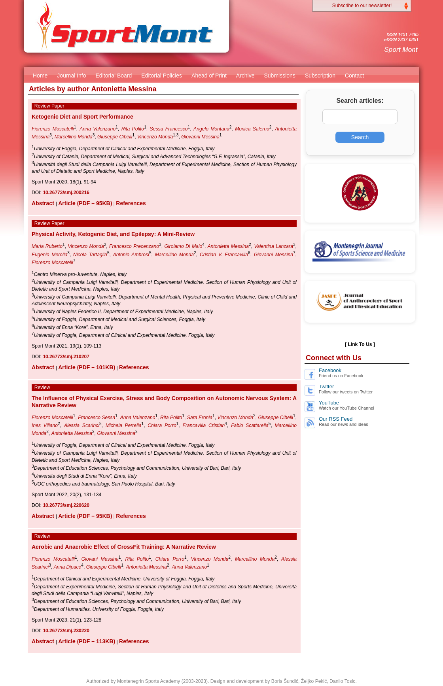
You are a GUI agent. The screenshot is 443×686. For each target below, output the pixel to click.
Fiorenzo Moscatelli (53, 129)
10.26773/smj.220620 (66, 505)
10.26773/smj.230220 (66, 630)
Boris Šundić (284, 681)
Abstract (44, 203)
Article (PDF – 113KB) (86, 641)
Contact (354, 75)
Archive (245, 75)
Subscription (320, 75)
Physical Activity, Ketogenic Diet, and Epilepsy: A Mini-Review (113, 234)
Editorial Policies (161, 75)
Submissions (279, 75)
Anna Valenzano (97, 129)
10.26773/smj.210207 (66, 356)
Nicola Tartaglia (90, 254)
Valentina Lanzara (273, 246)
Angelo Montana (211, 129)
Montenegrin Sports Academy (148, 681)
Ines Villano (45, 425)
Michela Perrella (124, 425)
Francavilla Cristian (204, 425)
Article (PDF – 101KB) (86, 367)
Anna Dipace (67, 567)
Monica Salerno (252, 129)
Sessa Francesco (169, 129)
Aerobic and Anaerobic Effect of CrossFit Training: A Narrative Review (124, 547)
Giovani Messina (100, 559)
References (131, 203)
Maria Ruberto (47, 246)
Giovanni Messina (200, 137)
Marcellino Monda (74, 137)
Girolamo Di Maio (183, 246)
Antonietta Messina (228, 246)
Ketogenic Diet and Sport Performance (82, 116)
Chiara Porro (162, 425)
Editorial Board (114, 75)
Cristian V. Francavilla (224, 254)
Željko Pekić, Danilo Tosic (328, 681)
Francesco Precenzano (134, 246)
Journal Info (71, 75)
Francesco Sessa (96, 417)
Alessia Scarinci (81, 425)
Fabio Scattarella (250, 425)
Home (40, 75)
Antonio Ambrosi (131, 254)
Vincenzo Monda (155, 137)
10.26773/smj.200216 (66, 192)
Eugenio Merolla (49, 254)
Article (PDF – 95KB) (85, 203)
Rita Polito (132, 129)
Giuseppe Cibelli (115, 137)
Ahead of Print (209, 75)
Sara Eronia (199, 417)
